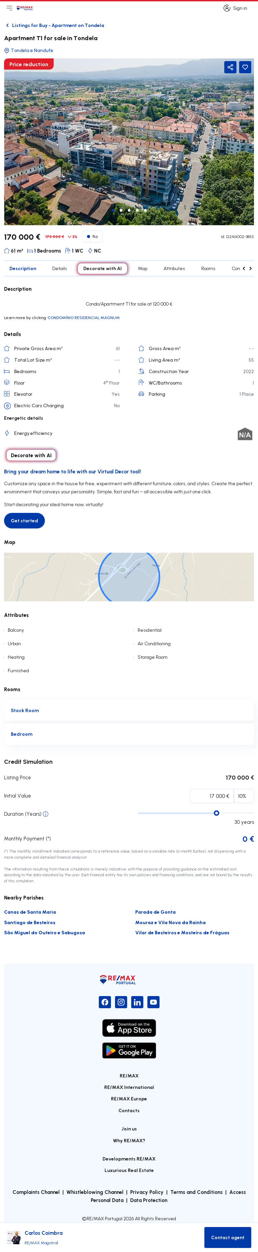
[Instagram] (121, 1002)
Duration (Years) (22, 814)
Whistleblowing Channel (94, 1192)
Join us (129, 1128)
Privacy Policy (147, 1192)
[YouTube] (153, 1002)
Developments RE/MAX (129, 1158)
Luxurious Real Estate (129, 1170)
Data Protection (148, 1200)
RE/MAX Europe (129, 1098)
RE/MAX (129, 1075)
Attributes (174, 268)
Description (22, 268)
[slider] (216, 813)
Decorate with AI (102, 268)
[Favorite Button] (245, 67)
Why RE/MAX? (129, 1140)
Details (59, 268)
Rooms (208, 268)
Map (142, 268)
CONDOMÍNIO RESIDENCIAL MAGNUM (84, 317)
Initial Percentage (33, 797)
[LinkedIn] (137, 1002)
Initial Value (17, 795)
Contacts (129, 1110)
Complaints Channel (36, 1192)
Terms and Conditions (196, 1192)
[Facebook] (105, 1002)
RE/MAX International (129, 1087)
